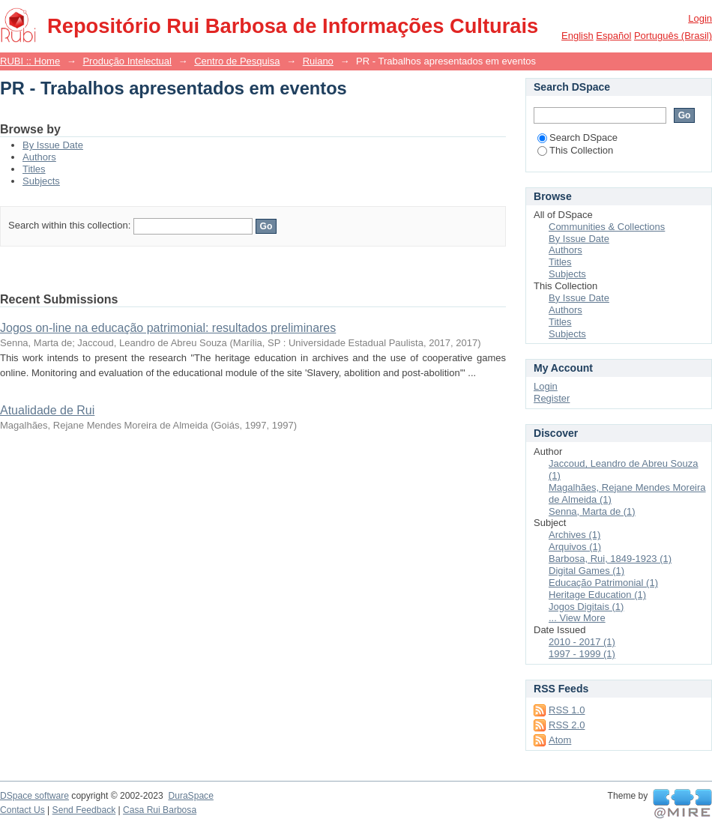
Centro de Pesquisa (237, 61)
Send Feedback (84, 810)
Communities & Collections (607, 226)
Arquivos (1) (575, 546)
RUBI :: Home (30, 61)
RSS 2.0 (567, 725)
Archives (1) (574, 534)
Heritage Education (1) (597, 594)
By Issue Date (52, 145)
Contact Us (22, 810)
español (613, 35)
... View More (577, 617)
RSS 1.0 (567, 710)
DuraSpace (190, 796)
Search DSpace (577, 137)
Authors (39, 157)
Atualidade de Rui (47, 410)
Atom (560, 740)
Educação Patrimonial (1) (603, 582)
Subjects (41, 181)
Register (552, 398)
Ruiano (318, 61)
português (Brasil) (673, 35)
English (577, 35)
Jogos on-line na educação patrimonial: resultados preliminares (168, 327)
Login (700, 18)
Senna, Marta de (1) (592, 511)
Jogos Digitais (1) (586, 606)
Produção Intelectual (127, 61)
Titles (34, 169)
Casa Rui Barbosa (159, 810)
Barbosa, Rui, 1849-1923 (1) (610, 558)
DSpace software (34, 796)
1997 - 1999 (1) (582, 653)
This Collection (575, 150)
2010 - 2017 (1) (582, 641)
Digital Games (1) (586, 570)
